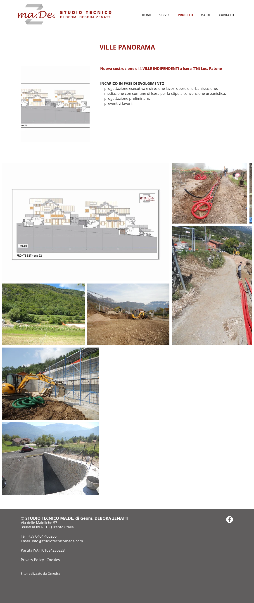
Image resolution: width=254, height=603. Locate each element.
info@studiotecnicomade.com (57, 541)
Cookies (53, 559)
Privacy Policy (33, 559)
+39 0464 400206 (42, 536)
